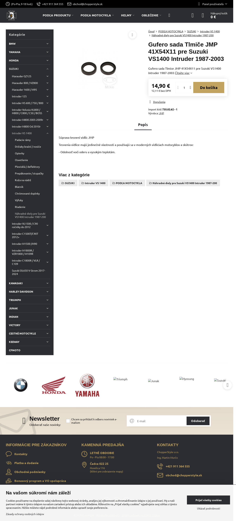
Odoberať (198, 421)
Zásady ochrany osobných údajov (25, 514)
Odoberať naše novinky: (45, 424)
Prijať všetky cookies (209, 500)
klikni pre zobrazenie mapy (106, 471)
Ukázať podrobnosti (208, 508)
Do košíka (209, 87)
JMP (161, 113)
